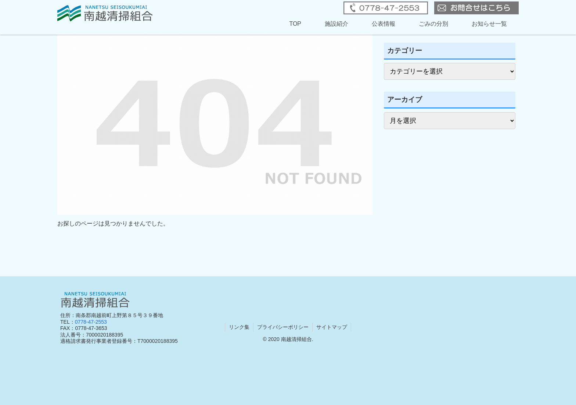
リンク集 (239, 327)
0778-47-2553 (91, 322)
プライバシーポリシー (283, 327)
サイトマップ (331, 327)
